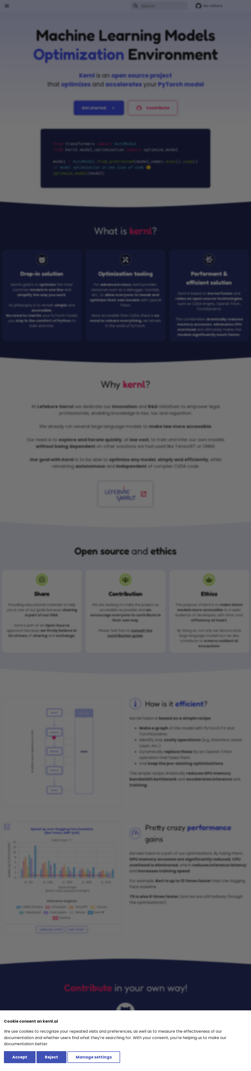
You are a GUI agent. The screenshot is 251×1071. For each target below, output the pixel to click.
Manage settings (94, 1057)
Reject (51, 1057)
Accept (19, 1057)
